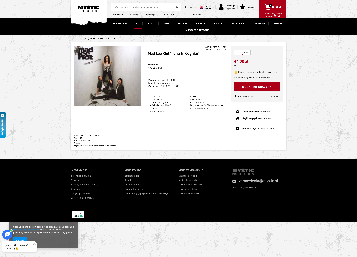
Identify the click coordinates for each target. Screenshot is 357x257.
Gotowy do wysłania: (244, 77)
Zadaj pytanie (274, 96)
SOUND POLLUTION (169, 86)
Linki (184, 14)
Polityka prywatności (81, 193)
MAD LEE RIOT (155, 67)
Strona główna (76, 39)
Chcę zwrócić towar (188, 189)
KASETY (200, 23)
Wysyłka (75, 180)
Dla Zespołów (168, 14)
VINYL (151, 23)
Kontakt (197, 14)
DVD (166, 23)
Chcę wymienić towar (189, 193)
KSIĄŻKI (218, 23)
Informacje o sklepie (81, 175)
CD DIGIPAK (242, 52)
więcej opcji (188, 7)
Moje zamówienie (191, 170)
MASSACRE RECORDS (197, 30)
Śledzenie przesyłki (188, 180)
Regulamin (76, 189)
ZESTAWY (260, 23)
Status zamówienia (188, 175)
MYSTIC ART (239, 23)
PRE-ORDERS (120, 23)
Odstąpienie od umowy (82, 197)
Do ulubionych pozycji (245, 96)
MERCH (278, 23)
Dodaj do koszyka (257, 87)
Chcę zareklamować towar (191, 184)
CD (137, 23)
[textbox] (146, 7)
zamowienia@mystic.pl (258, 180)
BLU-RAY (182, 23)
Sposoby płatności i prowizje (85, 184)
